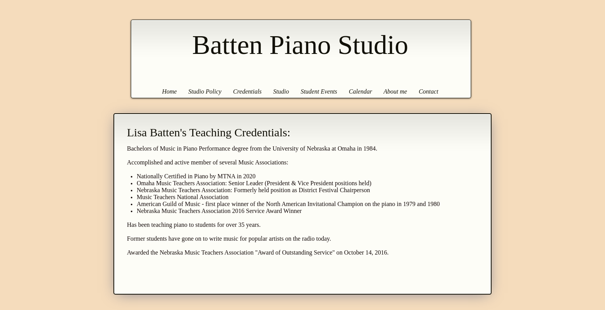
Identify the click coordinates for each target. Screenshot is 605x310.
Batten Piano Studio (300, 45)
